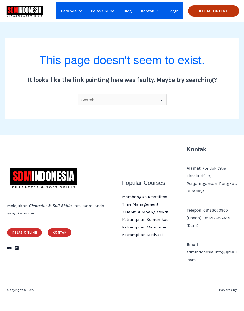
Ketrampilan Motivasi (142, 234)
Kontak (149, 10)
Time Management (140, 204)
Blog (130, 10)
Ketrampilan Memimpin (145, 227)
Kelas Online (106, 10)
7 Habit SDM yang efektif (145, 211)
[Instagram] (16, 248)
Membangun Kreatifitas (144, 196)
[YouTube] (9, 248)
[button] (213, 11)
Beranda (73, 10)
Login (174, 10)
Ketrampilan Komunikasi (146, 219)
